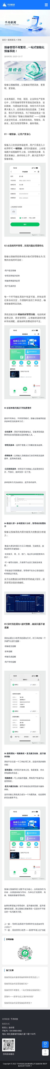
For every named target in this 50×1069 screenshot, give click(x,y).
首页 (4, 40)
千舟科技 (15, 1019)
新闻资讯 (11, 40)
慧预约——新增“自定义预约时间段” (19, 996)
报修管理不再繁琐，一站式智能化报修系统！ (23, 990)
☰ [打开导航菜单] (46, 5)
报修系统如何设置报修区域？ (16, 983)
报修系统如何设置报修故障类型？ (18, 1003)
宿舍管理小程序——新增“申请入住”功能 (28, 930)
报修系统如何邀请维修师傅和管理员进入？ (22, 977)
